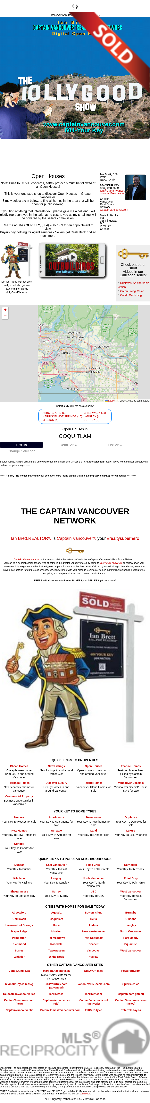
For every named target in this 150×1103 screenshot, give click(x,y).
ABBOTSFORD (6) (54, 412)
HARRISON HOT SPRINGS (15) (62, 416)
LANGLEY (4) (92, 416)
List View (115, 445)
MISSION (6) (50, 419)
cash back (85, 1093)
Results (21, 445)
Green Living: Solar (132, 291)
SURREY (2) (91, 419)
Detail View (68, 445)
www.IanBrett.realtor (112, 193)
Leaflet (110, 400)
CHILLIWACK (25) (95, 412)
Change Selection (21, 451)
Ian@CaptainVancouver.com (117, 190)
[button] (5, 310)
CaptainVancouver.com (114, 209)
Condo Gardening (131, 295)
